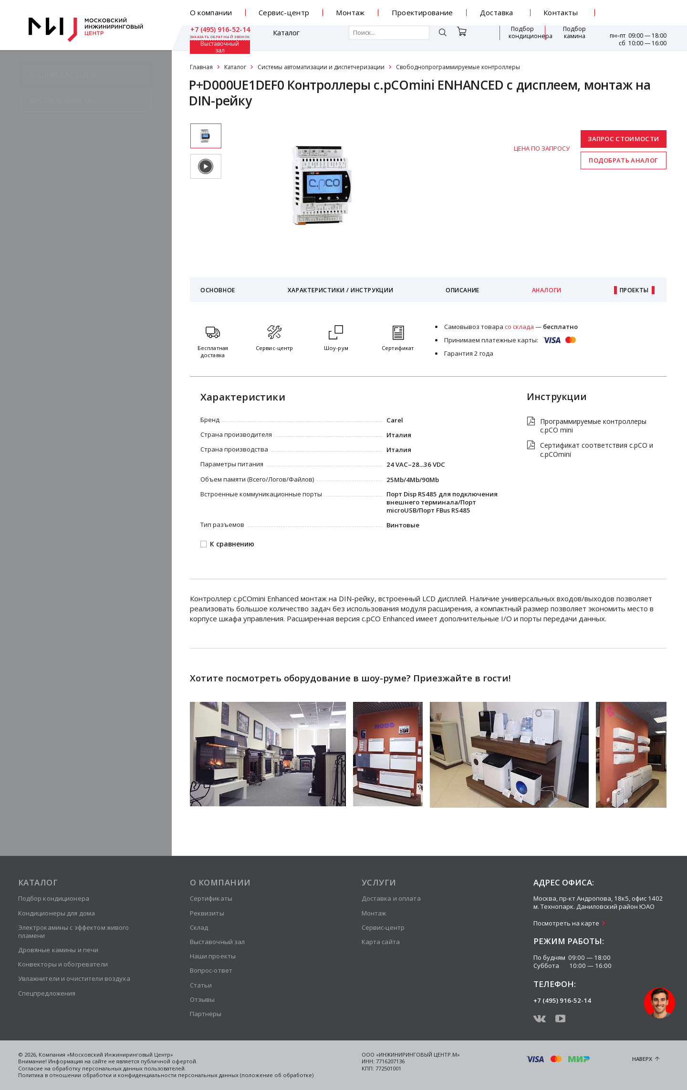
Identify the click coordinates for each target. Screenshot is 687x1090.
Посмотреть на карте (566, 923)
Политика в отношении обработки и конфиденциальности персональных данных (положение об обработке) (165, 1075)
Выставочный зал (570, 37)
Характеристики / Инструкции (340, 290)
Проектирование (422, 12)
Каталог (217, 37)
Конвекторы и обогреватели (63, 964)
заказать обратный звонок (636, 16)
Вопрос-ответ (211, 970)
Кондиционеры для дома (56, 913)
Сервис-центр (284, 12)
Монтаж (350, 12)
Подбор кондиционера (470, 37)
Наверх (642, 1058)
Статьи (201, 985)
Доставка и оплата (391, 898)
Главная (201, 67)
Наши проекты (213, 956)
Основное (217, 290)
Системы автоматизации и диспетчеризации (321, 67)
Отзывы (202, 999)
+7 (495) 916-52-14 (636, 9)
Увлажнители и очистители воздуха (74, 978)
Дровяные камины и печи (58, 950)
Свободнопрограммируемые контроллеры (458, 67)
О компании (211, 12)
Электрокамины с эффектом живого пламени (73, 931)
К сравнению (232, 544)
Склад (199, 927)
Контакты (560, 12)
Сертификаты (211, 898)
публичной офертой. (169, 1061)
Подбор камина (522, 37)
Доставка (496, 12)
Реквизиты (207, 913)
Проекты (634, 290)
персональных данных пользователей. (134, 1068)
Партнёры (206, 1013)
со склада (519, 326)
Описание (462, 290)
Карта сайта (381, 941)
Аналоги (547, 290)
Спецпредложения (47, 993)
